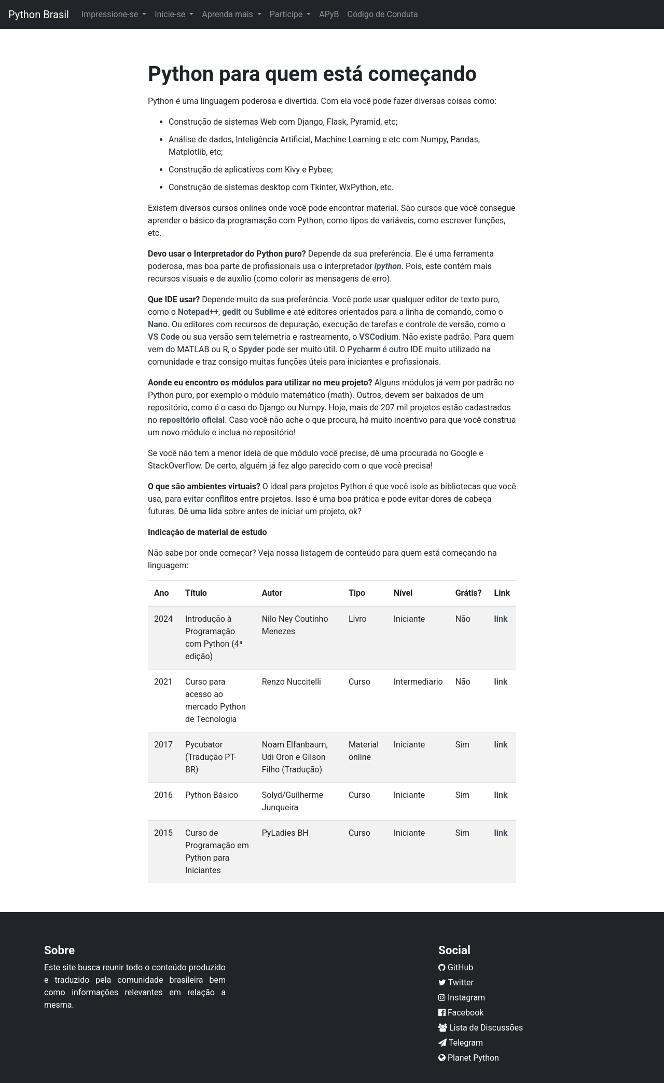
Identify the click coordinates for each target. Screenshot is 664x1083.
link (501, 619)
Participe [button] (287, 14)
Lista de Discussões (480, 1028)
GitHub (455, 967)
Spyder (251, 349)
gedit (231, 312)
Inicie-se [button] (171, 14)
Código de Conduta (382, 14)
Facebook (460, 1013)
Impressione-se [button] (110, 14)
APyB (329, 14)
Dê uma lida (200, 511)
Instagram (461, 997)
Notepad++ (198, 312)
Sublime (270, 312)
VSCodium (378, 337)
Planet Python (468, 1058)
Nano (158, 324)
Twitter (456, 982)
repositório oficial (192, 420)
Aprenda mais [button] (228, 14)
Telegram (460, 1043)
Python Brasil (38, 14)
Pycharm (363, 349)
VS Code (163, 337)
